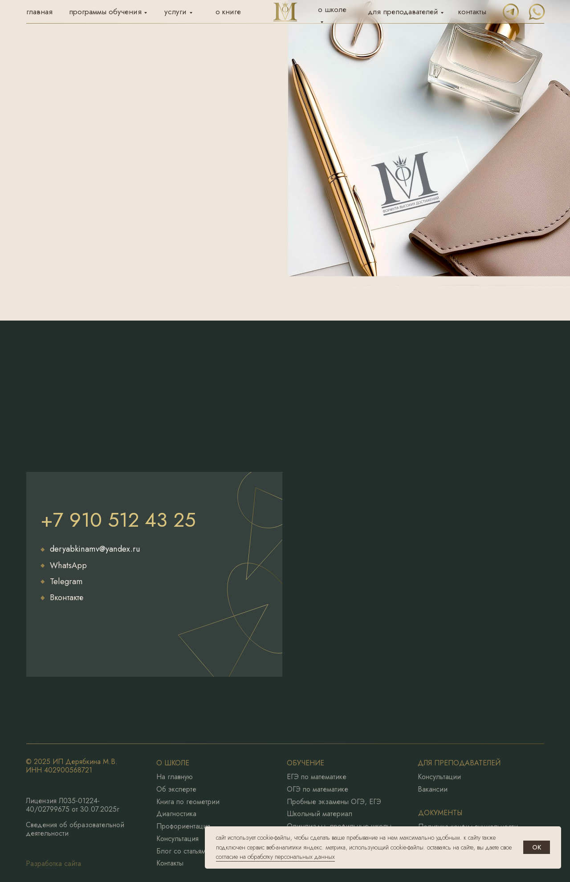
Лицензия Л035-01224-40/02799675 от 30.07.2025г (72, 805)
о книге (228, 11)
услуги (175, 11)
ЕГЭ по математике (316, 777)
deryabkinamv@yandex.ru (95, 549)
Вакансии (433, 789)
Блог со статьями (183, 851)
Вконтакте (66, 597)
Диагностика (176, 814)
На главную (174, 777)
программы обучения (105, 11)
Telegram (66, 581)
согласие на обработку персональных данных (275, 856)
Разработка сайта (53, 863)
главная (39, 11)
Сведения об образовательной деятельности (75, 829)
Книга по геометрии (188, 802)
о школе (332, 9)
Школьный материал (319, 814)
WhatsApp (68, 565)
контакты (472, 11)
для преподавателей (403, 11)
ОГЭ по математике (317, 789)
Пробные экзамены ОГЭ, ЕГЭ (334, 802)
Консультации (439, 777)
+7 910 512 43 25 (118, 519)
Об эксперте (176, 789)
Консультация (177, 839)
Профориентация (183, 826)
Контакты (169, 863)
